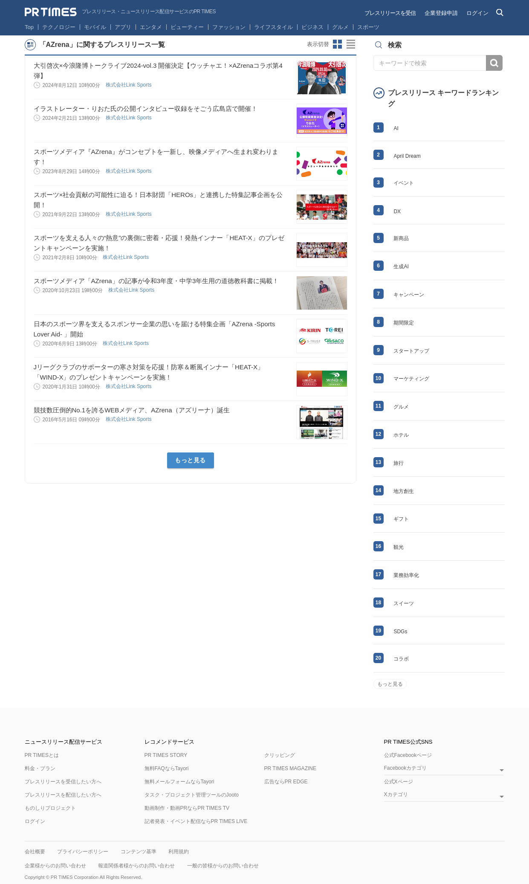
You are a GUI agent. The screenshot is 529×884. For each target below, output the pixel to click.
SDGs (400, 632)
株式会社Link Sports (129, 85)
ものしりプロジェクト (50, 808)
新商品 (401, 238)
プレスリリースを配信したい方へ (63, 795)
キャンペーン (408, 295)
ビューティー (187, 27)
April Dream (406, 156)
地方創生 (403, 491)
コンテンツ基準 (138, 852)
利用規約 (178, 852)
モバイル (95, 27)
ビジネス (312, 27)
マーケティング (411, 379)
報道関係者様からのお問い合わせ (136, 866)
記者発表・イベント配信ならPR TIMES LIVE (196, 821)
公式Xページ (398, 782)
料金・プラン (40, 768)
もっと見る (190, 460)
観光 (398, 547)
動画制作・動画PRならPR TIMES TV (187, 808)
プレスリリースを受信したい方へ (63, 782)
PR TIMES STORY (166, 755)
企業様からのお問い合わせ (55, 866)
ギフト (401, 519)
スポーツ (368, 27)
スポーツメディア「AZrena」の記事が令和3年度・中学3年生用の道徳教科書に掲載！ (156, 280)
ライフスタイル (273, 27)
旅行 (398, 463)
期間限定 (403, 323)
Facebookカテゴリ (405, 768)
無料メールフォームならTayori (179, 782)
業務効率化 (406, 575)
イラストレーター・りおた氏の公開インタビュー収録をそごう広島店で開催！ (145, 108)
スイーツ (403, 603)
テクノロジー (58, 27)
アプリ (123, 27)
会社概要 (35, 852)
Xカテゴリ (396, 794)
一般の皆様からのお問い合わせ (223, 866)
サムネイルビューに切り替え (337, 44)
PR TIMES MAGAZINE (290, 768)
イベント (403, 183)
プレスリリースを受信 (390, 13)
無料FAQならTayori (167, 768)
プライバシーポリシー (82, 852)
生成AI (400, 267)
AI (395, 128)
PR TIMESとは (42, 755)
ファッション (229, 27)
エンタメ (151, 27)
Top (29, 27)
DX (397, 211)
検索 (494, 63)
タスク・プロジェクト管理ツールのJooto (192, 795)
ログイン (477, 13)
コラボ (401, 659)
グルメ (340, 27)
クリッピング (279, 755)
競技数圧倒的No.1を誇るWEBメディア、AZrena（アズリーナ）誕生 (132, 410)
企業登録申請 (441, 13)
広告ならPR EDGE (286, 782)
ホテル (401, 435)
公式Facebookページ (408, 755)
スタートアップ (411, 351)
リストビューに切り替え (351, 44)
